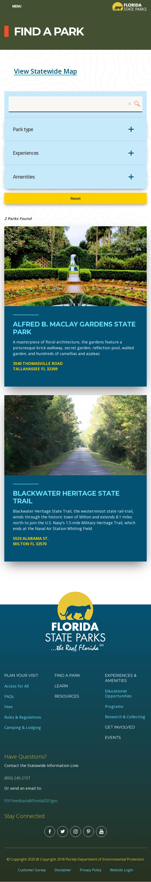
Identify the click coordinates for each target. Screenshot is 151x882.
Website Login (121, 870)
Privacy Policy (90, 870)
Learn (61, 686)
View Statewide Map (45, 71)
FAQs (9, 696)
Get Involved (120, 727)
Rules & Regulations (22, 717)
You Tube (101, 831)
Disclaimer (62, 870)
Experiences (26, 153)
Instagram (75, 831)
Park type (23, 129)
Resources (67, 696)
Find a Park (67, 675)
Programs (114, 706)
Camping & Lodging (22, 727)
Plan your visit (21, 675)
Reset (75, 198)
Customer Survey (32, 870)
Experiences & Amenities (121, 678)
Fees (8, 706)
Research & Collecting (125, 716)
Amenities (24, 177)
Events (113, 737)
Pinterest (88, 831)
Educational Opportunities (118, 693)
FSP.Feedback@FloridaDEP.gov (30, 800)
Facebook (49, 831)
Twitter (62, 831)
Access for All (16, 686)
